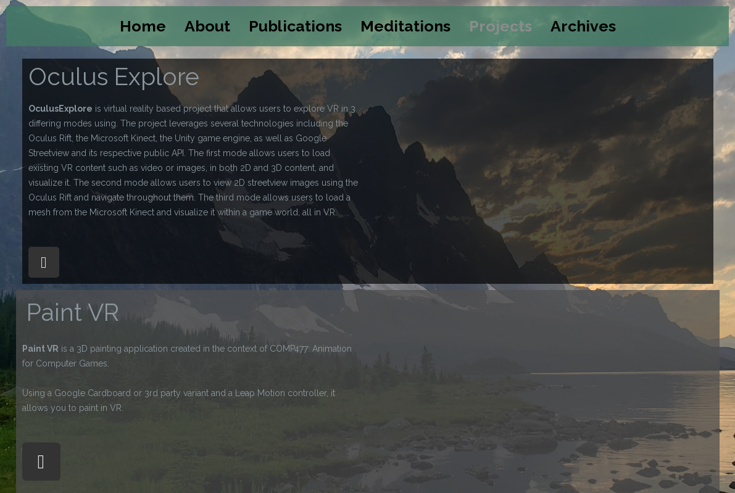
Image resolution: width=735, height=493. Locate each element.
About (207, 26)
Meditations (405, 26)
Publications (295, 26)
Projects (500, 26)
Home (143, 26)
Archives (583, 26)
